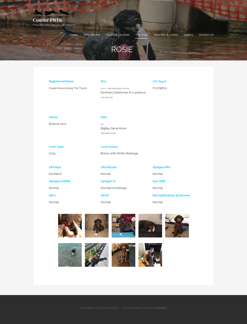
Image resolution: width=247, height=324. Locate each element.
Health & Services (117, 34)
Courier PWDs (47, 20)
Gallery (188, 34)
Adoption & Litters (166, 34)
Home (74, 34)
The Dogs (141, 34)
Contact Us (206, 34)
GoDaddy (161, 307)
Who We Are (91, 34)
